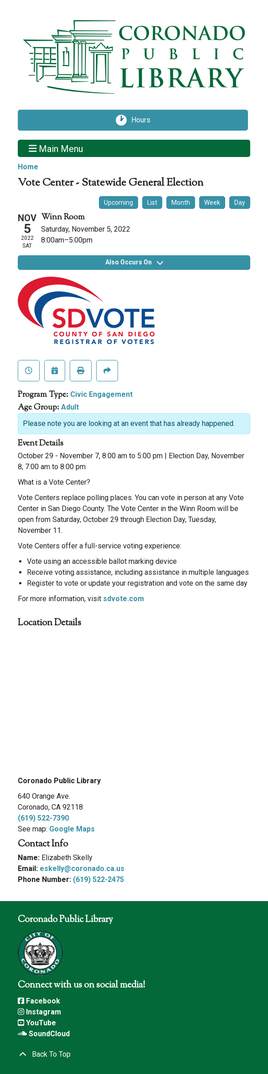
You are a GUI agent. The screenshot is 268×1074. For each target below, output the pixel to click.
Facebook (39, 1001)
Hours (144, 120)
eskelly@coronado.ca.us (82, 868)
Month (180, 202)
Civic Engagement (101, 394)
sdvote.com (123, 598)
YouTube (37, 1022)
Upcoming (118, 202)
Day (239, 202)
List (152, 202)
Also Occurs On (134, 262)
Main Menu (56, 148)
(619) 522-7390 (43, 818)
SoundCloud (44, 1033)
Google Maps (72, 829)
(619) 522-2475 (98, 879)
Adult (70, 407)
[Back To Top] (134, 1054)
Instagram (39, 1012)
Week (212, 202)
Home (28, 166)
